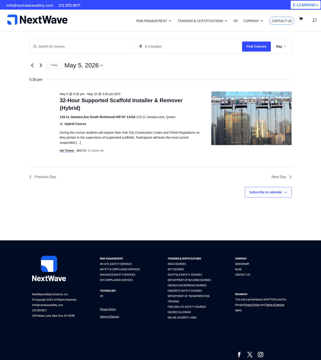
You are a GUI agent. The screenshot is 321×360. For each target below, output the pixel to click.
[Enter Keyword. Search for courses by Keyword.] (83, 47)
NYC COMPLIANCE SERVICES (116, 279)
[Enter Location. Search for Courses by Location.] (189, 47)
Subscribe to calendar (265, 192)
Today (54, 65)
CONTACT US (242, 274)
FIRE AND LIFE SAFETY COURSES (187, 306)
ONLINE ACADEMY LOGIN (182, 317)
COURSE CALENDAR (179, 312)
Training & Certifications (200, 21)
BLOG (238, 269)
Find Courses (256, 46)
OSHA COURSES (177, 263)
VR (235, 21)
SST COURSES (176, 269)
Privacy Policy (108, 309)
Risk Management (151, 21)
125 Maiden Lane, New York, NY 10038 (53, 315)
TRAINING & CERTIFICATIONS (184, 258)
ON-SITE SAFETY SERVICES (116, 263)
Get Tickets (67, 150)
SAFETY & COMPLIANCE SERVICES (120, 269)
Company (251, 21)
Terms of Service (109, 316)
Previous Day (42, 177)
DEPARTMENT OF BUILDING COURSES (189, 279)
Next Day (282, 177)
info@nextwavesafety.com (47, 304)
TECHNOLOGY (108, 290)
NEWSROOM (242, 263)
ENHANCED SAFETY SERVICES (117, 274)
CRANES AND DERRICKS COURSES (187, 285)
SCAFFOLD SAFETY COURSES (185, 274)
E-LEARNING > (305, 4)
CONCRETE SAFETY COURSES (185, 290)
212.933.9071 (39, 310)
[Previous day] (32, 65)
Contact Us (282, 21)
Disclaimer (241, 293)
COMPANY (241, 258)
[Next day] (40, 65)
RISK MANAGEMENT (111, 258)
